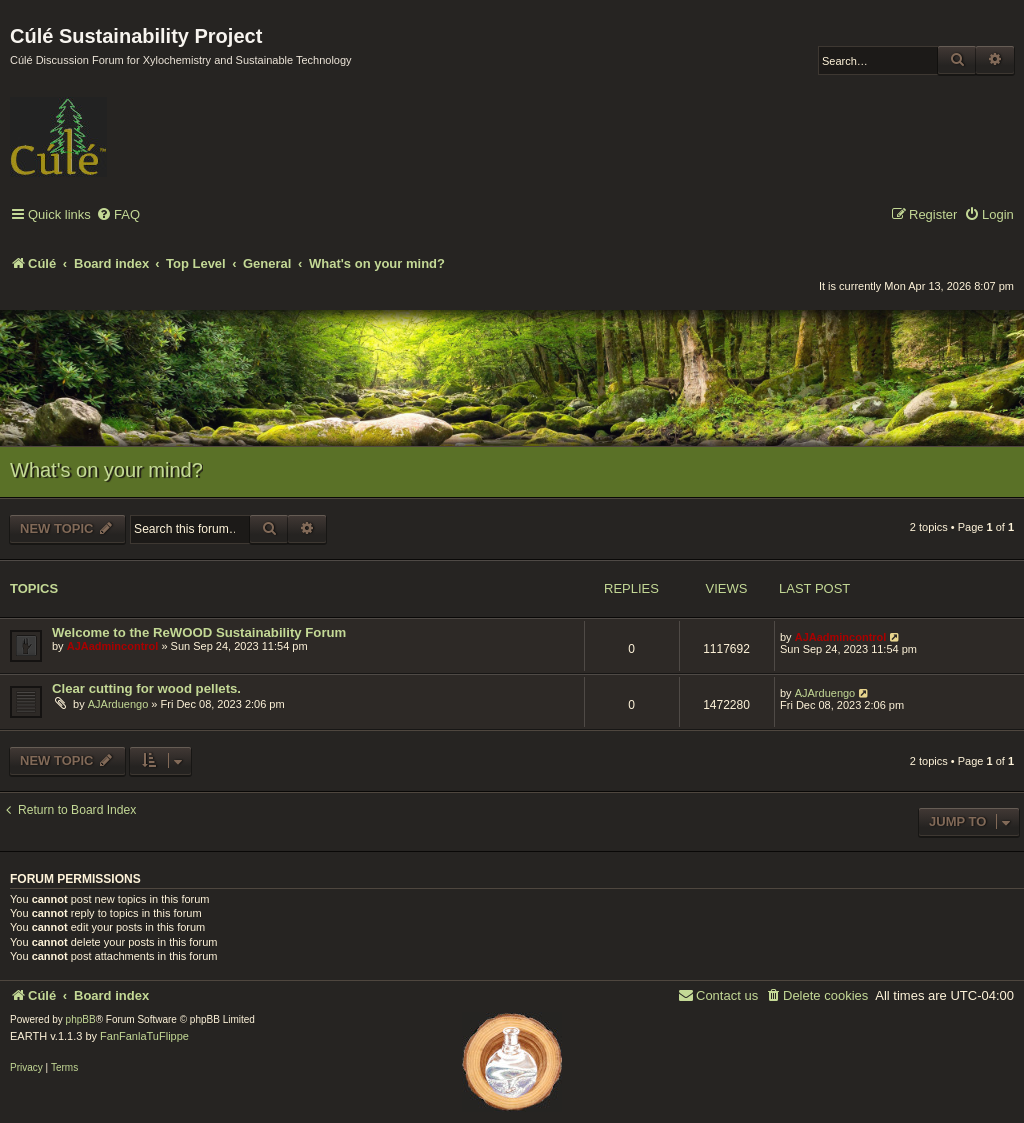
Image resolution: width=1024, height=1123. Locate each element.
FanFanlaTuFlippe (144, 1036)
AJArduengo (118, 704)
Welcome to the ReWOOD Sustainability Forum (199, 632)
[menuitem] (118, 215)
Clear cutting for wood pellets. (146, 688)
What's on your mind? (106, 470)
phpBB (81, 1019)
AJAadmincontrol (113, 646)
